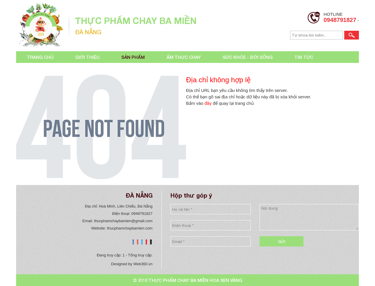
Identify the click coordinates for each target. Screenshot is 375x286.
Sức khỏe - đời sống (248, 57)
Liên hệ (35, 68)
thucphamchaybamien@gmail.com (123, 221)
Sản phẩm (133, 57)
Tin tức (303, 57)
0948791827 (340, 20)
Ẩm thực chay (183, 57)
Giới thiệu (87, 57)
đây (208, 103)
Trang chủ (40, 57)
